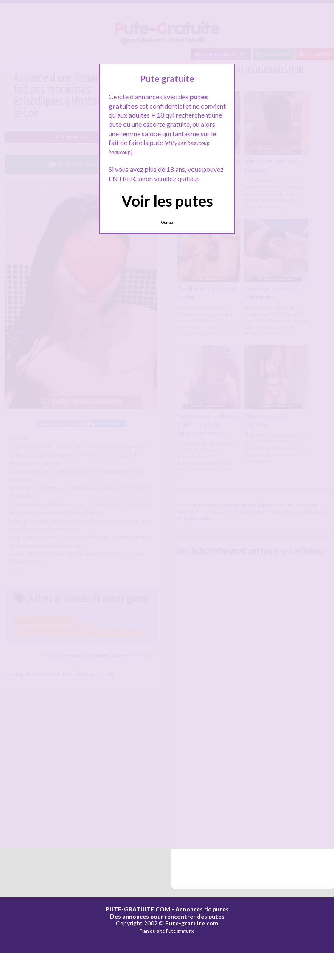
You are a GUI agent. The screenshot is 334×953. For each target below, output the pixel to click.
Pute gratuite (180, 930)
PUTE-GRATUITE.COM (138, 909)
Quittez (167, 222)
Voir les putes (167, 200)
